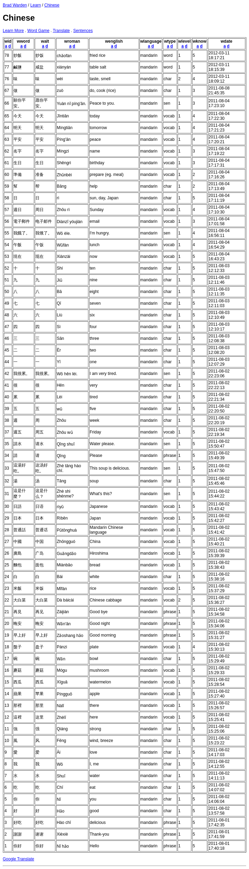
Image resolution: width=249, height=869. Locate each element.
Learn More (13, 30)
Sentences (83, 30)
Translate (61, 30)
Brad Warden (15, 5)
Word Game (38, 30)
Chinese (51, 5)
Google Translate (18, 859)
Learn (35, 5)
